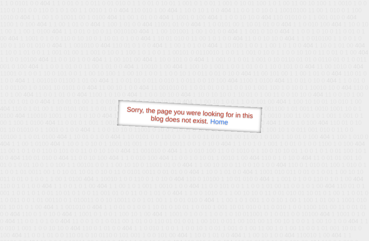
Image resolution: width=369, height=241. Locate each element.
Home (219, 121)
